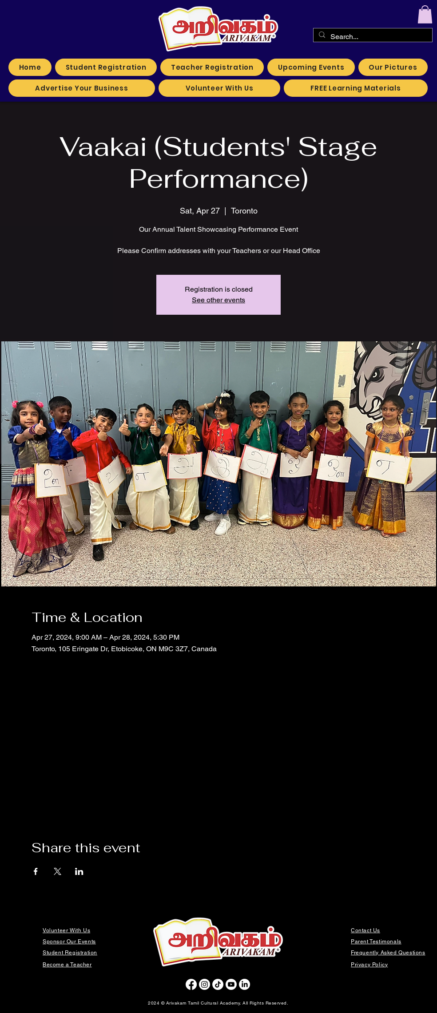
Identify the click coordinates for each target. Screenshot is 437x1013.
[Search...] (371, 36)
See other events (218, 300)
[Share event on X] (57, 871)
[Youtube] (231, 984)
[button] (425, 14)
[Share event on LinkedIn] (79, 871)
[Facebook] (191, 984)
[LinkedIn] (244, 984)
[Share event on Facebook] (36, 871)
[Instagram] (204, 984)
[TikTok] (217, 984)
